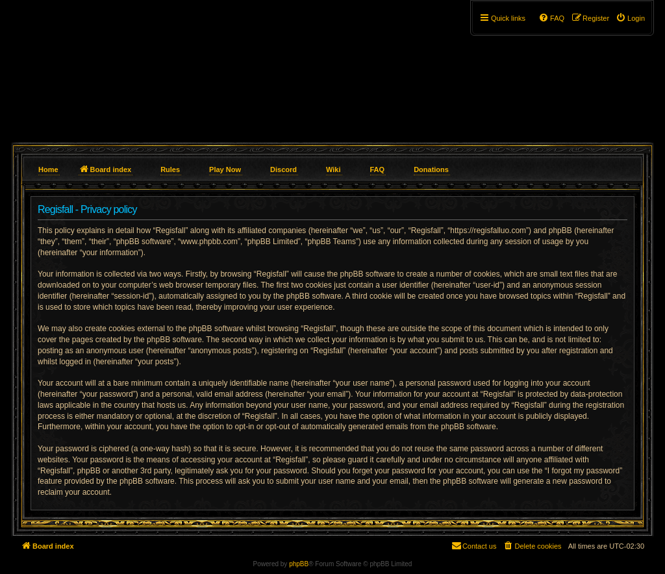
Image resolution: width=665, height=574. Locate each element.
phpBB (298, 564)
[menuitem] (630, 18)
